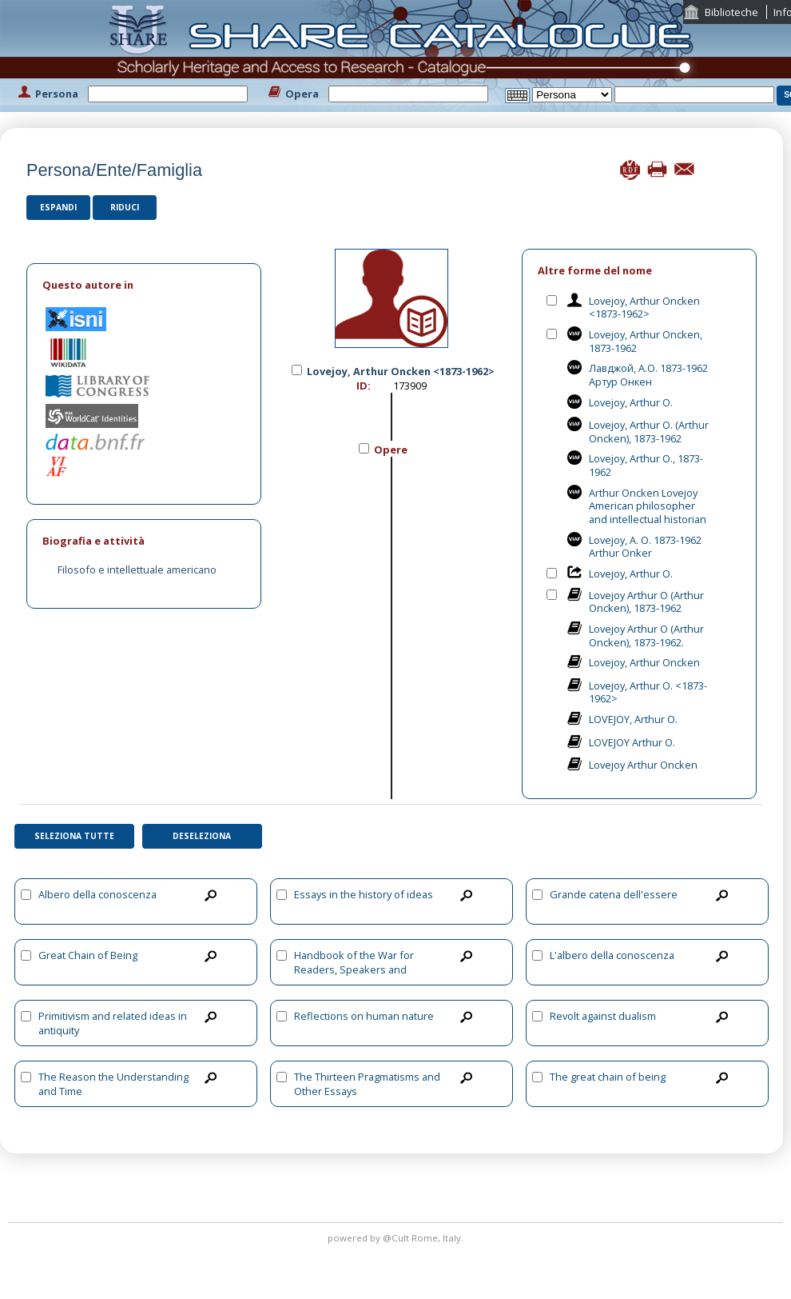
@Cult (397, 1238)
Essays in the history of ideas (363, 894)
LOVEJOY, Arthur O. (633, 719)
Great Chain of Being (87, 955)
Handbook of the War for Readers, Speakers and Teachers (354, 969)
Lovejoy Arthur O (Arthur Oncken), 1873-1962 (646, 602)
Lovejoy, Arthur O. (631, 402)
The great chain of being (608, 1076)
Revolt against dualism (603, 1016)
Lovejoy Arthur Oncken (643, 764)
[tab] (143, 285)
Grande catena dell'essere (614, 894)
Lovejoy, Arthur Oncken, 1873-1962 (645, 341)
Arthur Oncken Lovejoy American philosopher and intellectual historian (647, 506)
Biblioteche (731, 12)
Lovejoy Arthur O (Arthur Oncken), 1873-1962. (646, 636)
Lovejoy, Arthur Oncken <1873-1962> (644, 308)
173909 (410, 385)
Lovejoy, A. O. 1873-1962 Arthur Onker (645, 547)
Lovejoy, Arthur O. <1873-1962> (648, 692)
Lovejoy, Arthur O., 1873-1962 (646, 465)
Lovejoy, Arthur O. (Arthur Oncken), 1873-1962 (649, 432)
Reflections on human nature (364, 1016)
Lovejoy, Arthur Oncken (644, 662)
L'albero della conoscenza (612, 955)
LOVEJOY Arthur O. (632, 742)
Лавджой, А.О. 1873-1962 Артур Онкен (648, 375)
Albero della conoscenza (97, 894)
